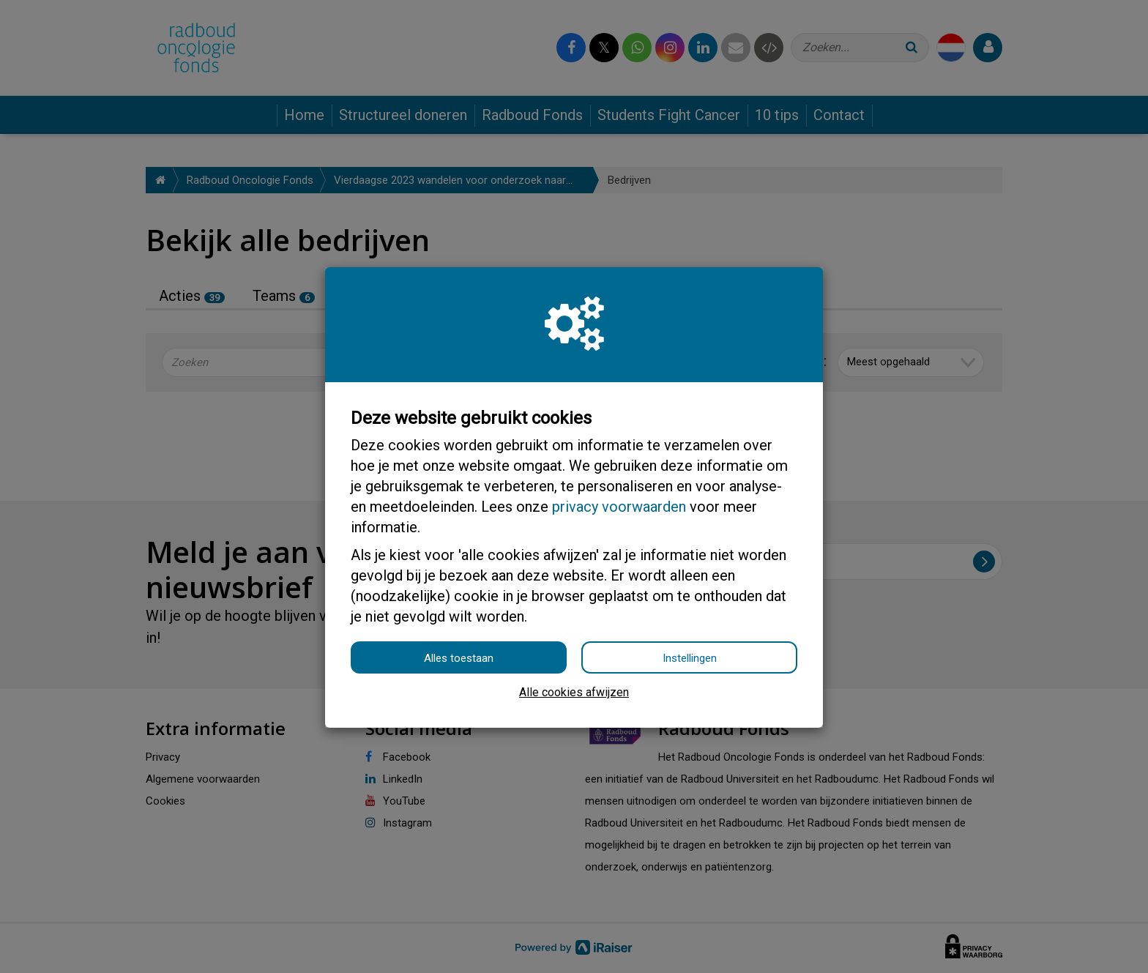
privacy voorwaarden (619, 506)
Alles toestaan (458, 658)
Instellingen (690, 658)
